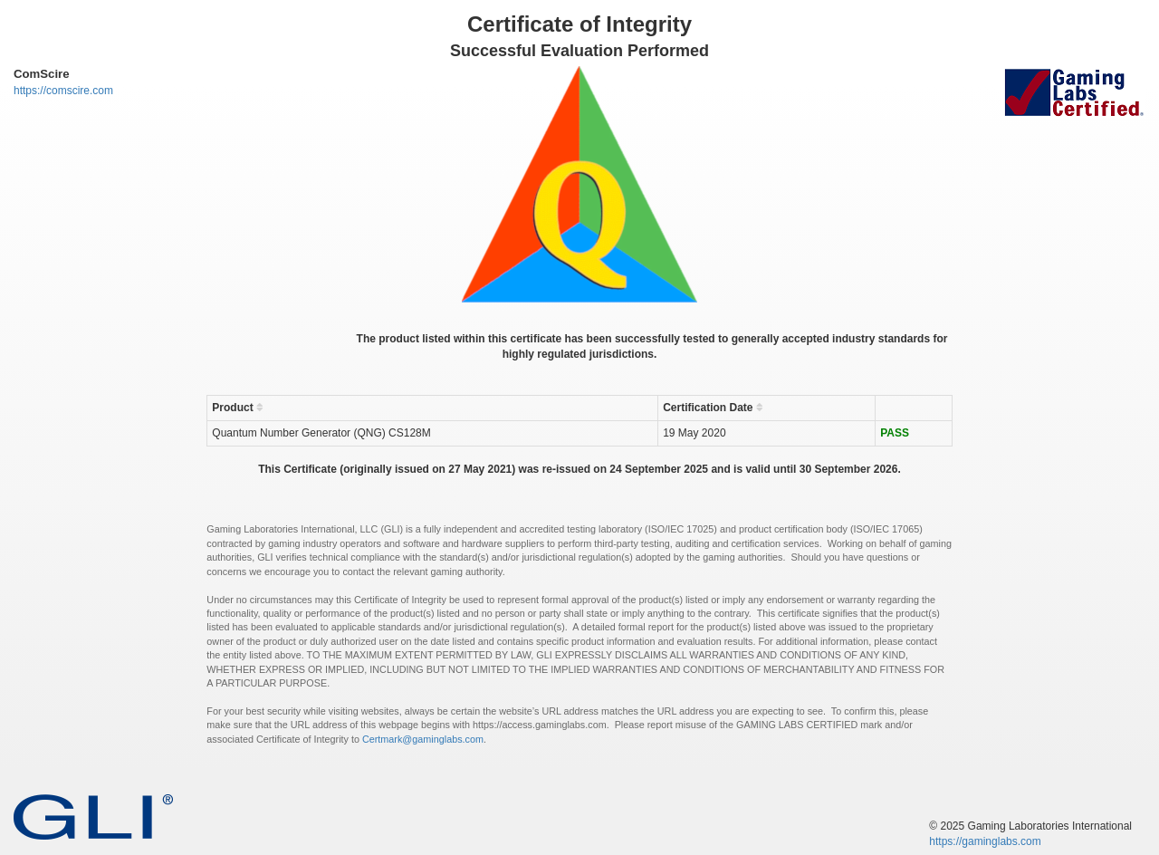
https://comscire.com (63, 90)
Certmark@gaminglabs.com (423, 739)
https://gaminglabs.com (984, 841)
